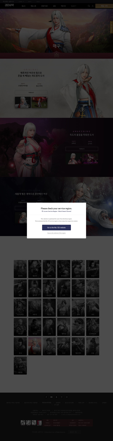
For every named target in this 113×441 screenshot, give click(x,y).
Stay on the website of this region (56, 233)
